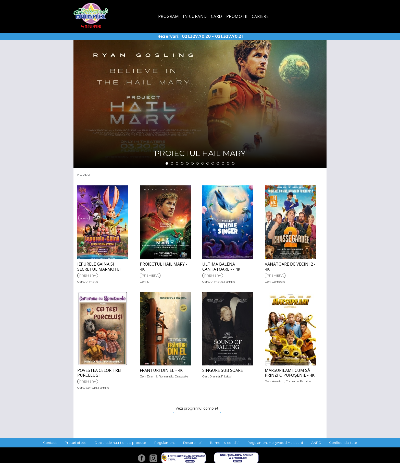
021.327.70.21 (229, 36)
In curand (195, 16)
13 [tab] (228, 163)
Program (168, 16)
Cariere (260, 16)
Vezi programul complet (197, 408)
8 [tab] (202, 163)
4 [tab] (182, 163)
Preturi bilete (75, 443)
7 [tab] (197, 163)
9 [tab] (207, 163)
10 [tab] (212, 163)
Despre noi (192, 443)
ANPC (316, 443)
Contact (50, 443)
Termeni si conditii (224, 443)
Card (216, 16)
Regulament (164, 443)
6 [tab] (192, 163)
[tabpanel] (200, 104)
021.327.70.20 (196, 36)
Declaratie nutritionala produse (120, 443)
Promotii (237, 16)
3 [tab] (177, 163)
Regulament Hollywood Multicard (275, 443)
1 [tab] (167, 163)
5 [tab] (187, 163)
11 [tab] (218, 163)
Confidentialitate (343, 443)
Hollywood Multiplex (90, 15)
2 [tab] (172, 163)
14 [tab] (233, 163)
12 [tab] (223, 163)
